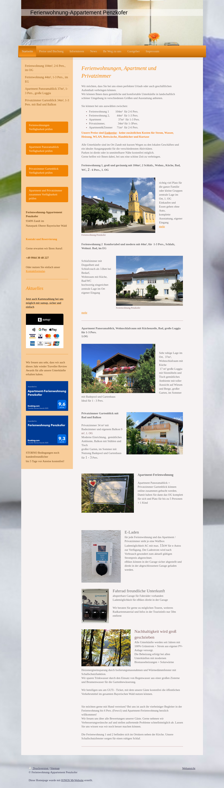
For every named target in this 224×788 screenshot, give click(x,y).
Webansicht (188, 768)
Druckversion (39, 768)
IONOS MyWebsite (72, 780)
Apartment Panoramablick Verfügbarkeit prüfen (44, 148)
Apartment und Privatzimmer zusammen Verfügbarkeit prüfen (45, 194)
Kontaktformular (35, 271)
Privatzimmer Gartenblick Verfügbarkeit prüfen (44, 170)
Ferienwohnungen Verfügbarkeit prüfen (41, 127)
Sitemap (54, 768)
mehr (162, 226)
